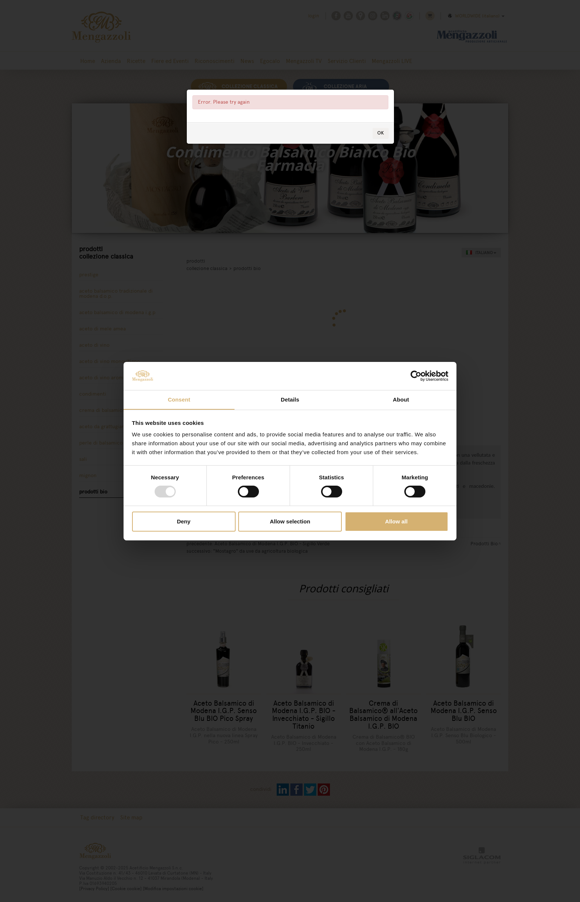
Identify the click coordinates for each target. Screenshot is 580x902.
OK (380, 134)
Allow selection (290, 522)
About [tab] (401, 399)
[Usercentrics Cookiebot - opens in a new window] (416, 375)
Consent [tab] (179, 399)
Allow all (396, 522)
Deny (183, 522)
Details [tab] (290, 399)
